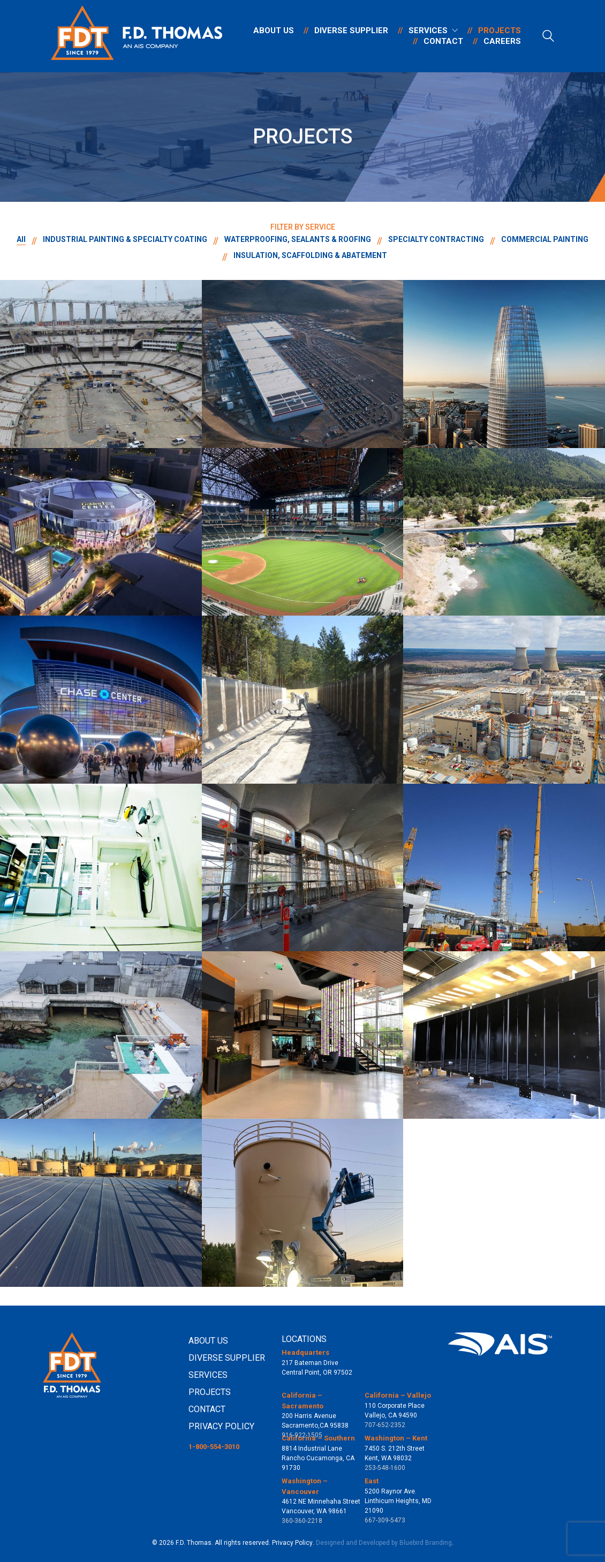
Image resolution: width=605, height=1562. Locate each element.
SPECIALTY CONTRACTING (436, 239)
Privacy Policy (292, 1542)
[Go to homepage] (136, 36)
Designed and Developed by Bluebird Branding (384, 1542)
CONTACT (206, 1409)
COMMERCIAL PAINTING (544, 239)
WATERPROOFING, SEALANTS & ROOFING (297, 239)
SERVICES (208, 1375)
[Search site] (548, 37)
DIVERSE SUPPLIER (226, 1358)
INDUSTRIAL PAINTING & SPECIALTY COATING (125, 239)
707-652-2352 (385, 1425)
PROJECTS (209, 1392)
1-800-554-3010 (213, 1447)
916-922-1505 (302, 1435)
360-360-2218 (302, 1521)
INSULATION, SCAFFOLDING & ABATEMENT (310, 255)
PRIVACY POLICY (221, 1426)
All (21, 239)
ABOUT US (208, 1341)
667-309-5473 (385, 1520)
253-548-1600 (385, 1468)
